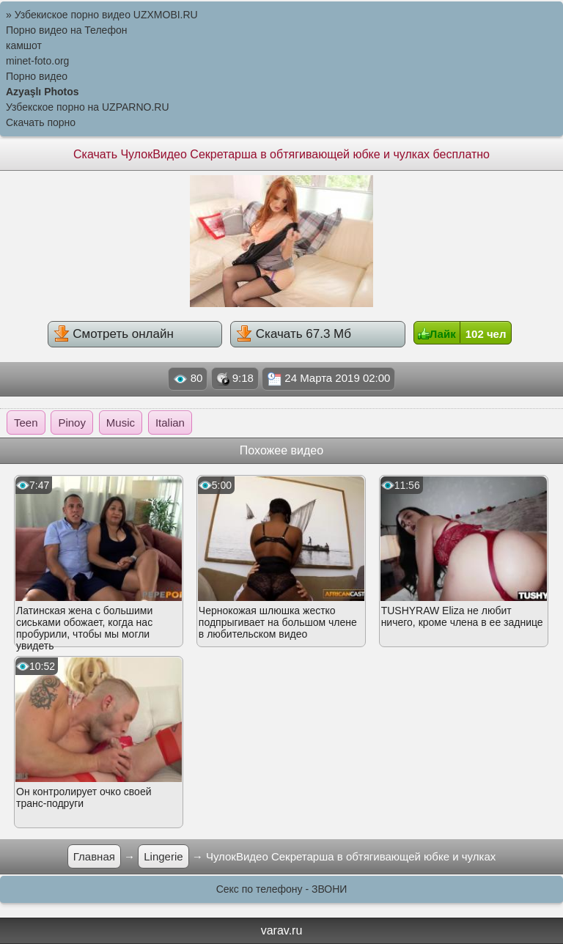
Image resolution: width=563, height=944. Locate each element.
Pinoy (72, 422)
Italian (170, 422)
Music (120, 422)
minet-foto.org (37, 61)
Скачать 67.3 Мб (293, 333)
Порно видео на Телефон (66, 30)
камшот (24, 45)
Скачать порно (41, 122)
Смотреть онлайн (114, 333)
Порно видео (36, 76)
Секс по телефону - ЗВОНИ (281, 889)
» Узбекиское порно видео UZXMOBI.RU (102, 15)
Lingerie (163, 856)
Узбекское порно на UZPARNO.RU (87, 107)
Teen (26, 422)
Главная (94, 856)
